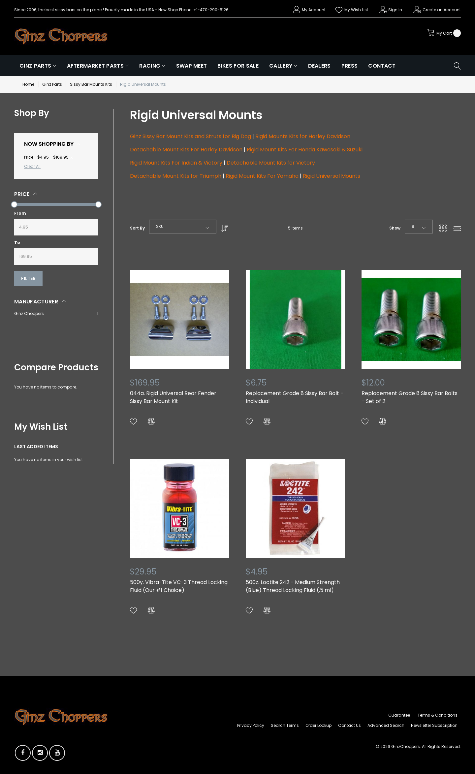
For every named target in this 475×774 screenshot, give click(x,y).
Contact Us (349, 725)
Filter (28, 278)
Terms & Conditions (438, 715)
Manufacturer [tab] (36, 301)
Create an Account (442, 10)
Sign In (395, 10)
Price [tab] (22, 194)
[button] (133, 421)
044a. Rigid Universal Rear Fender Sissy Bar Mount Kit (173, 397)
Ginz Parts (52, 84)
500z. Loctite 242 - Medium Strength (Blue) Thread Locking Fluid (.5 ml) (293, 586)
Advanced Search (385, 725)
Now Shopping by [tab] (49, 144)
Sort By (137, 228)
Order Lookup (318, 725)
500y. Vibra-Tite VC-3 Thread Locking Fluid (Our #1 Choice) (179, 586)
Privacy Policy (250, 725)
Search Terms (285, 725)
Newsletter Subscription (434, 725)
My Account (314, 10)
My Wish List (356, 10)
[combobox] (182, 226)
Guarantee (399, 715)
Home (28, 84)
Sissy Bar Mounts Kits (91, 84)
